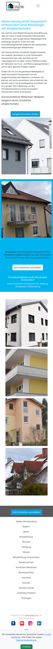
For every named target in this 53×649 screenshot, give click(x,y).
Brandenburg (26, 536)
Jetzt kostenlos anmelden (27, 267)
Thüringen (26, 598)
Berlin (26, 531)
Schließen (26, 646)
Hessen (26, 552)
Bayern (26, 526)
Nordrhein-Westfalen (26, 567)
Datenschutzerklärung (26, 640)
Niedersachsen (26, 562)
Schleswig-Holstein (26, 592)
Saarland (26, 577)
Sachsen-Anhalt (26, 587)
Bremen (26, 541)
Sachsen (26, 582)
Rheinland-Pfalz (26, 572)
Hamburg (26, 546)
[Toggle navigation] (38, 5)
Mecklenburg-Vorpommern (26, 557)
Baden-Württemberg (26, 521)
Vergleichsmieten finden (25, 114)
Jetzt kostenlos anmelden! (26, 512)
